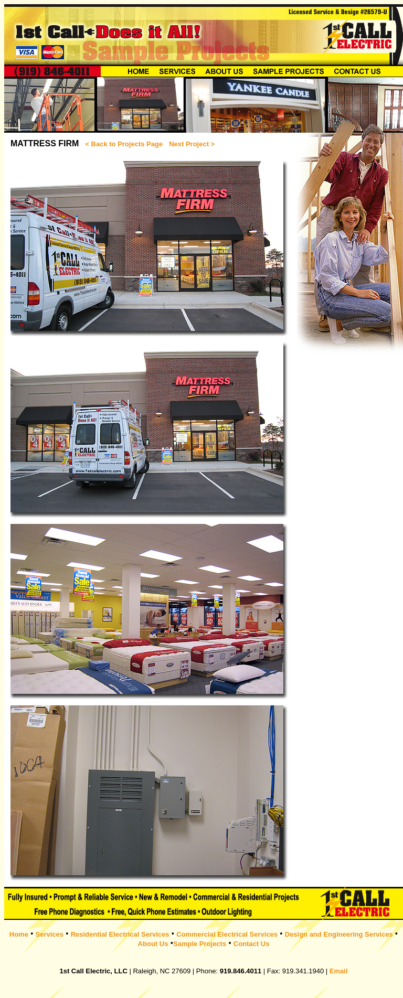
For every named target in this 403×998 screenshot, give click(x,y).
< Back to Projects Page (124, 144)
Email (339, 971)
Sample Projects (199, 944)
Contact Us (252, 944)
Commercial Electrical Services (227, 934)
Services (50, 934)
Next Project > (192, 144)
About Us (153, 944)
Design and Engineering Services (339, 934)
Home (18, 934)
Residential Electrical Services (120, 934)
